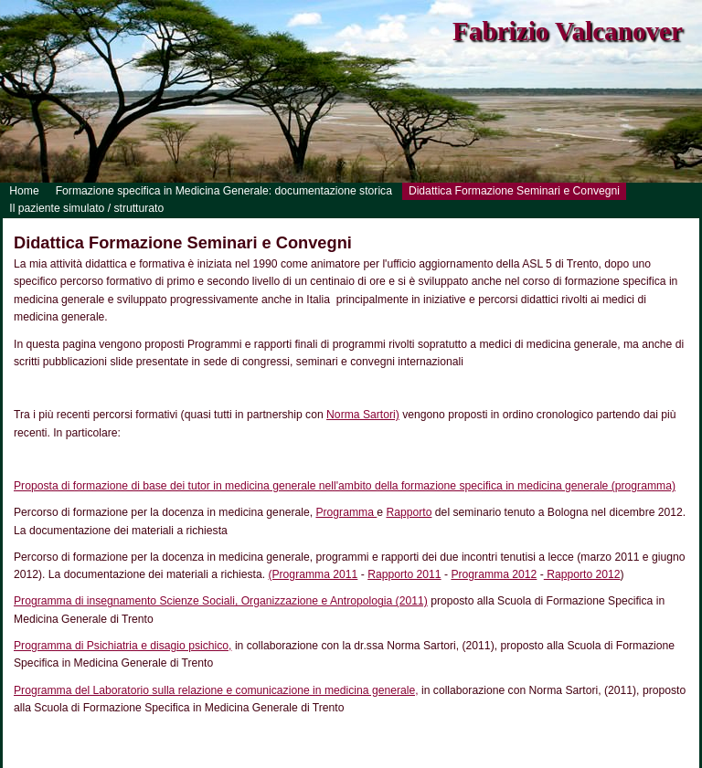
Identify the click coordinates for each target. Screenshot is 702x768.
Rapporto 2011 (404, 574)
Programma (346, 512)
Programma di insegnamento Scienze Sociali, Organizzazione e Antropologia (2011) (221, 600)
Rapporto (408, 512)
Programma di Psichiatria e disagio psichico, (123, 645)
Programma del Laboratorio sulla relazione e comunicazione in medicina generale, (216, 690)
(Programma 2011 (312, 574)
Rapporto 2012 (582, 574)
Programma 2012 (494, 574)
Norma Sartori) (362, 414)
